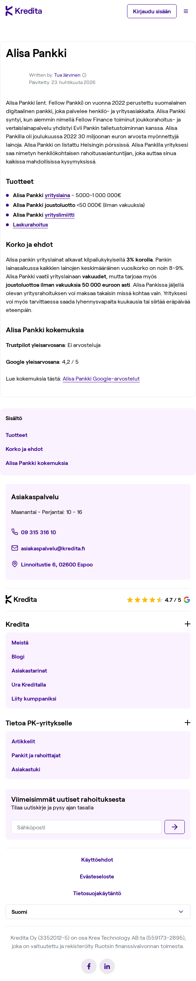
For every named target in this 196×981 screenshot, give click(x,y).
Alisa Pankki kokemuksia (37, 462)
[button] (98, 911)
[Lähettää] (174, 827)
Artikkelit (23, 741)
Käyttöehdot (97, 859)
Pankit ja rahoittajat (36, 755)
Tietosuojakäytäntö (97, 893)
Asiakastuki (26, 769)
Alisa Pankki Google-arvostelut (101, 378)
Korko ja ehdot (25, 448)
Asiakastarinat (29, 670)
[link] (35, 531)
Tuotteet (16, 434)
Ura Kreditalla (29, 684)
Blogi (18, 656)
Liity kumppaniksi (34, 698)
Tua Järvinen (67, 75)
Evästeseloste (97, 876)
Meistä (20, 642)
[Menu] (185, 11)
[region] (98, 664)
